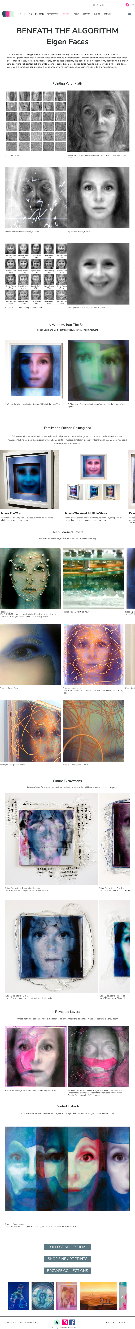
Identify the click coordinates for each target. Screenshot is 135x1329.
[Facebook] (72, 1322)
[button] (129, 13)
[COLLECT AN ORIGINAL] (67, 1247)
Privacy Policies (14, 1322)
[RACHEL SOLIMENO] (31, 14)
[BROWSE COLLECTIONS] (67, 1271)
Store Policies (31, 1322)
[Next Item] (122, 1295)
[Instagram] (65, 1322)
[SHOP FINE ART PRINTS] (67, 1259)
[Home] (57, 1322)
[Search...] (106, 5)
